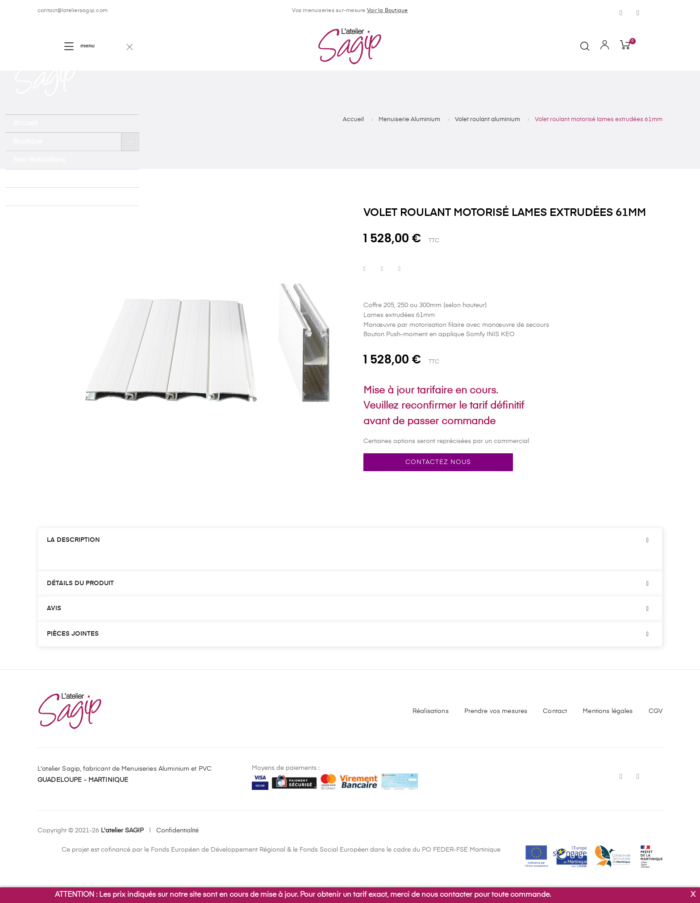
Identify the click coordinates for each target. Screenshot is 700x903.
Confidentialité (177, 830)
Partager (364, 269)
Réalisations (430, 711)
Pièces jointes (73, 634)
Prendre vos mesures (496, 711)
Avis (54, 608)
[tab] (350, 540)
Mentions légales (608, 711)
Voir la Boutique (387, 10)
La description (73, 540)
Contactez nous (438, 462)
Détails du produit (80, 583)
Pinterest (399, 269)
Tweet (382, 269)
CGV (655, 711)
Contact (555, 711)
